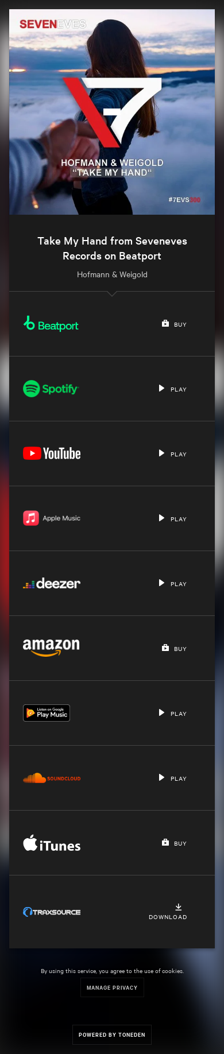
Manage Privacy (112, 987)
